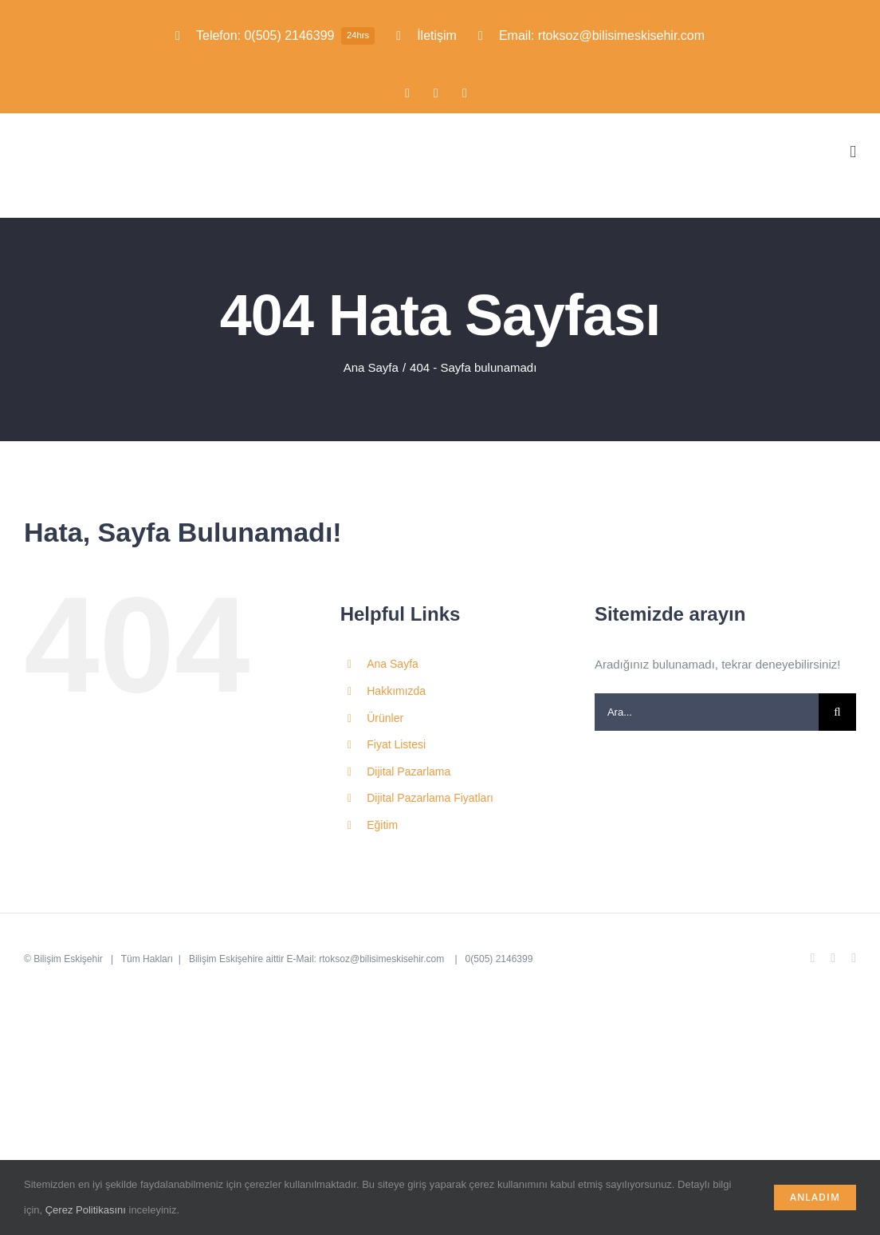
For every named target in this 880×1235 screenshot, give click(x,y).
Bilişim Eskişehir (68, 959)
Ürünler (385, 718)
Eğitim (382, 825)
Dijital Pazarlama (408, 771)
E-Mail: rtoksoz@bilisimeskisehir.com (367, 959)
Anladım (815, 1197)
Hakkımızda (396, 691)
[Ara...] (707, 712)
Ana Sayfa (392, 663)
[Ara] (837, 712)
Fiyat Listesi (396, 744)
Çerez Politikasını (85, 1210)
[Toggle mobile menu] (853, 152)
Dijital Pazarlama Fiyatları (430, 797)
